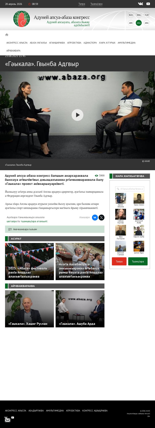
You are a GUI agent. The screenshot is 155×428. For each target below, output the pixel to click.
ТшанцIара (96, 3)
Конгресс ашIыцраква (94, 410)
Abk (131, 23)
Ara (146, 23)
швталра (12, 221)
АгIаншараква (57, 42)
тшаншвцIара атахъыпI (34, 221)
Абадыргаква (36, 410)
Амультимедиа (126, 42)
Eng (139, 15)
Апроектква (74, 42)
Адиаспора (90, 42)
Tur (147, 15)
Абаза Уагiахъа (38, 42)
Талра (81, 3)
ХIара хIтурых (107, 42)
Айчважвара (13, 50)
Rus (131, 15)
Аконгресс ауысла (16, 42)
